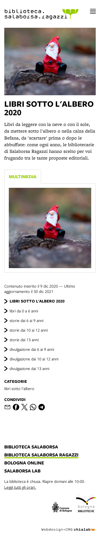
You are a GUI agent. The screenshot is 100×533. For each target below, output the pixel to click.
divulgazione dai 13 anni (29, 368)
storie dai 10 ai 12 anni (29, 330)
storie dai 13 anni (24, 339)
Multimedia (23, 176)
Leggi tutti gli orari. (20, 487)
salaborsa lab (22, 471)
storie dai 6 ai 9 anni (26, 320)
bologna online (24, 463)
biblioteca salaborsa (31, 447)
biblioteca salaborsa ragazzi (41, 455)
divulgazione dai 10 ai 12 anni (34, 358)
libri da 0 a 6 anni (24, 310)
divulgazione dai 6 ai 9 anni (32, 349)
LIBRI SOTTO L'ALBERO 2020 (37, 301)
